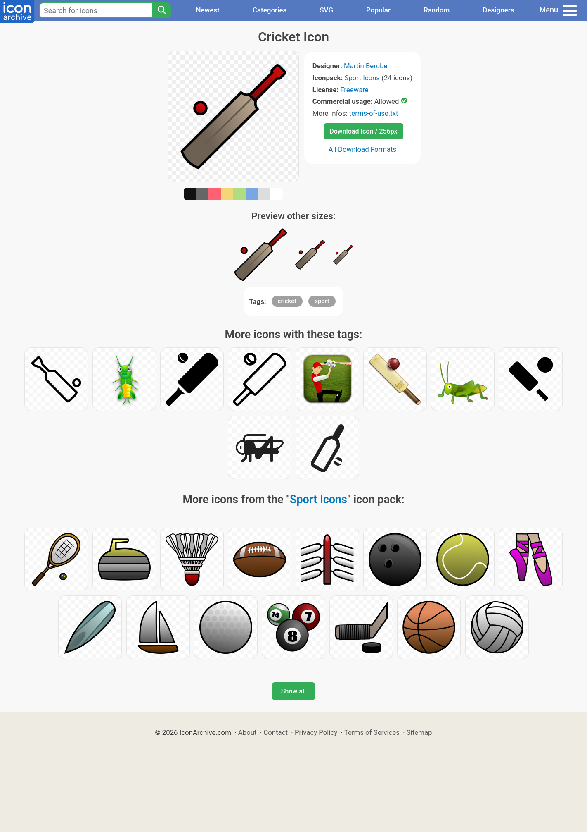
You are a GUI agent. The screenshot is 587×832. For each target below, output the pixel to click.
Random (437, 10)
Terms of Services (372, 732)
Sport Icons (362, 78)
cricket (287, 301)
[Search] (161, 10)
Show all (293, 691)
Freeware (354, 90)
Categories (270, 10)
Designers (498, 10)
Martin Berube (366, 66)
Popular (378, 10)
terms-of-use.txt (373, 113)
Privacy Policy (316, 732)
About (247, 732)
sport (322, 301)
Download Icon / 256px (363, 131)
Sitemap (419, 732)
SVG (326, 10)
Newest (207, 10)
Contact (275, 732)
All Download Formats (363, 149)
